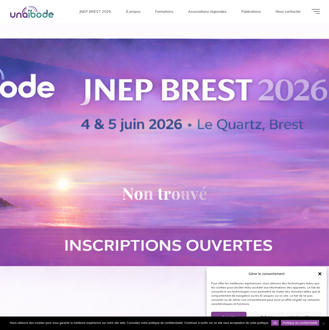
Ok (275, 323)
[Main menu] (316, 11)
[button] (320, 274)
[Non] (323, 323)
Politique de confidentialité (300, 323)
